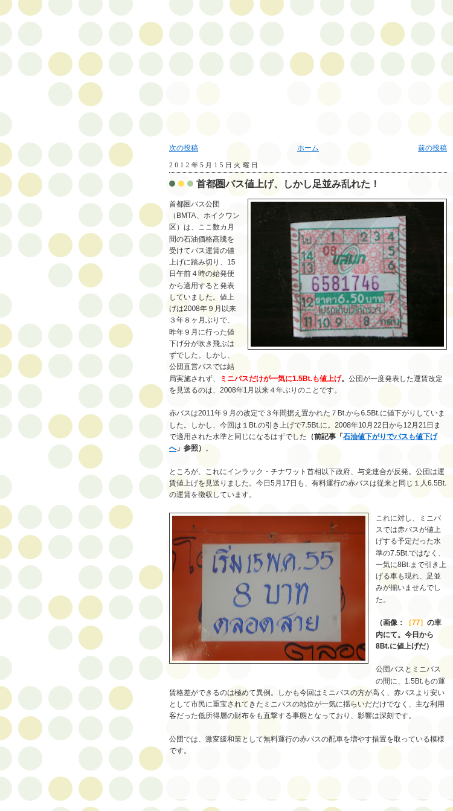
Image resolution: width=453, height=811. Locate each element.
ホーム (308, 148)
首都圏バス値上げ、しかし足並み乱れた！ (288, 184)
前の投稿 (432, 148)
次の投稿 (183, 148)
